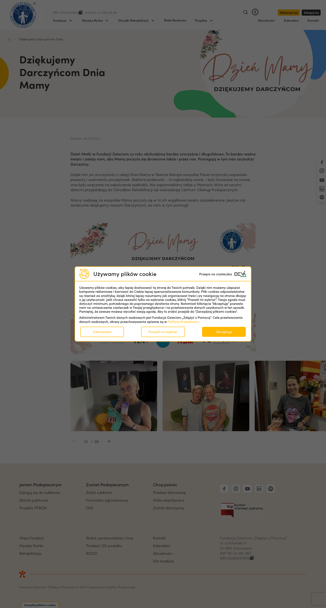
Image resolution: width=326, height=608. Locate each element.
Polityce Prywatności (183, 321)
